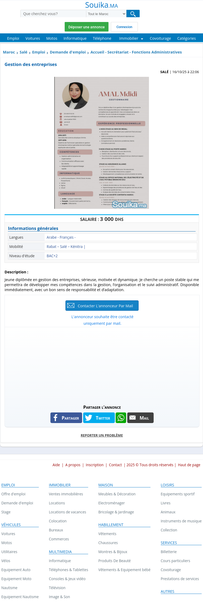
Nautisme (9, 587)
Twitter (103, 418)
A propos (72, 464)
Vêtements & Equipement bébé (124, 569)
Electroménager (111, 502)
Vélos (5, 560)
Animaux (168, 511)
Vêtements (107, 533)
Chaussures (108, 542)
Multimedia (60, 551)
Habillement (111, 524)
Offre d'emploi (13, 493)
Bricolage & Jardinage (116, 511)
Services (169, 542)
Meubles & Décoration (117, 493)
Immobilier (59, 485)
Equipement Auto (15, 569)
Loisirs (167, 485)
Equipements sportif (178, 493)
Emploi (38, 52)
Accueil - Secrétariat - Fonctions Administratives (136, 52)
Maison (105, 485)
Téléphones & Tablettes (68, 569)
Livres (166, 502)
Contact (115, 464)
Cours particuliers (175, 560)
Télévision (57, 587)
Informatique (60, 560)
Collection (169, 529)
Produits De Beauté (114, 560)
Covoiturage (171, 569)
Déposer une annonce (86, 27)
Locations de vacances (67, 511)
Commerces (59, 538)
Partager (70, 418)
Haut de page (189, 464)
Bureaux (56, 529)
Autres (167, 591)
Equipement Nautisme (20, 596)
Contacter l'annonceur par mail (105, 305)
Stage (6, 511)
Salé (23, 52)
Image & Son (59, 596)
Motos (6, 542)
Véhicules (11, 524)
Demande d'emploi (68, 52)
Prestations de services (180, 578)
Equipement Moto (16, 578)
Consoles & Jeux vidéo (67, 578)
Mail (144, 418)
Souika (101, 5)
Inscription (94, 464)
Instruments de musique (181, 520)
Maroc (9, 52)
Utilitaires (9, 551)
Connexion (124, 27)
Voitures (8, 533)
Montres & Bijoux (113, 551)
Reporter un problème (102, 435)
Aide (56, 464)
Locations (57, 502)
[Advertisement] (102, 364)
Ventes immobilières (66, 493)
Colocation (58, 520)
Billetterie (169, 551)
